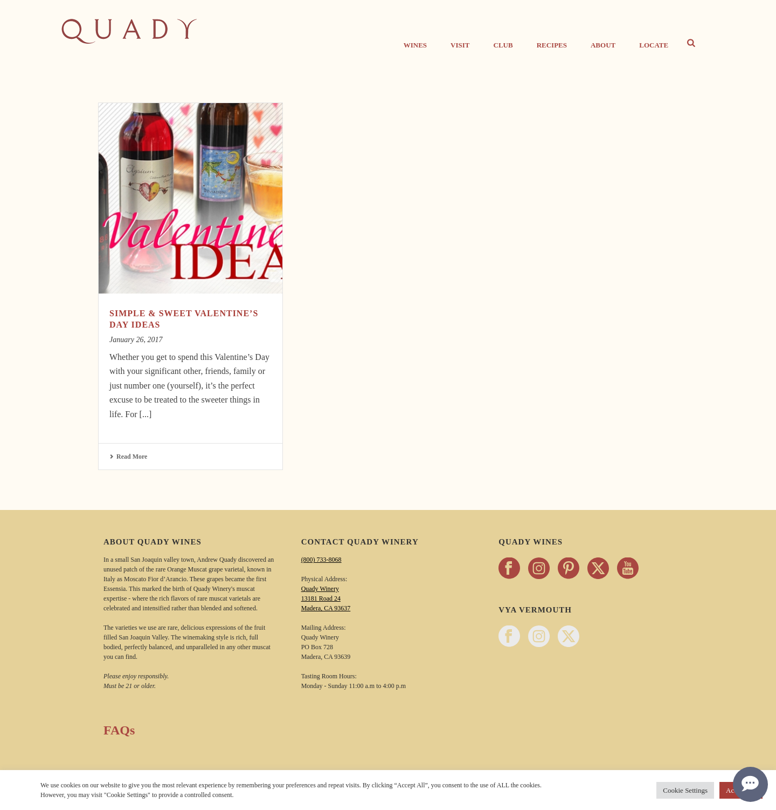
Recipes (552, 45)
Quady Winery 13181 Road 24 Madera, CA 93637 (326, 598)
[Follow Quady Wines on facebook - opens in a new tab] (509, 569)
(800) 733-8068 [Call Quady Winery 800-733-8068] (321, 559)
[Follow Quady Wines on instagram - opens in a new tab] (539, 569)
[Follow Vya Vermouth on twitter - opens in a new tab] (568, 637)
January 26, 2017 (135, 340)
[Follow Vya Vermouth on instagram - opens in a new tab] (539, 637)
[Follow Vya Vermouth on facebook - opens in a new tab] (509, 637)
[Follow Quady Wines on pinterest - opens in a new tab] (568, 569)
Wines (415, 45)
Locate (653, 45)
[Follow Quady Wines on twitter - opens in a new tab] (598, 569)
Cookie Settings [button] (685, 790)
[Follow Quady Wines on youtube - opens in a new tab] (628, 569)
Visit (460, 45)
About (603, 45)
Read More (128, 456)
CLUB (503, 45)
